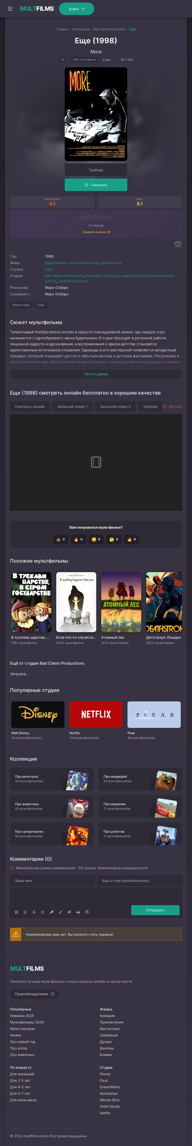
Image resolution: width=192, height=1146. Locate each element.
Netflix (105, 1113)
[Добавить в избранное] (178, 245)
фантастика (112, 263)
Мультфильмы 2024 (27, 1022)
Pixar (104, 1080)
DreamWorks (110, 1087)
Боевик (106, 1054)
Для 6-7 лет (20, 1093)
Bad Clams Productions (64, 276)
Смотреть (99, 185)
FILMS (37, 8)
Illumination (109, 1093)
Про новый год (22, 1041)
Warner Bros (110, 1100)
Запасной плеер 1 (72, 406)
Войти (74, 9)
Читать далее (96, 374)
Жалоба (172, 406)
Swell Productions (72, 281)
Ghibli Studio (110, 1106)
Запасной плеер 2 (115, 406)
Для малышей (22, 1074)
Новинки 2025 (22, 1015)
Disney (105, 1074)
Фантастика (21, 305)
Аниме (15, 1035)
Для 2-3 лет (20, 1080)
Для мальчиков (23, 1100)
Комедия (107, 1015)
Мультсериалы (22, 1028)
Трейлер (96, 170)
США (49, 269)
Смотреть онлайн (30, 406)
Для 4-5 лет (20, 1087)
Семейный (109, 1035)
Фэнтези (107, 1048)
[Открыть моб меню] (10, 9)
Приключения (111, 1022)
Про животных (22, 1054)
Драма (106, 1041)
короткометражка (84, 263)
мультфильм (55, 263)
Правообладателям (31, 994)
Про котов (18, 1048)
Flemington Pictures (101, 276)
